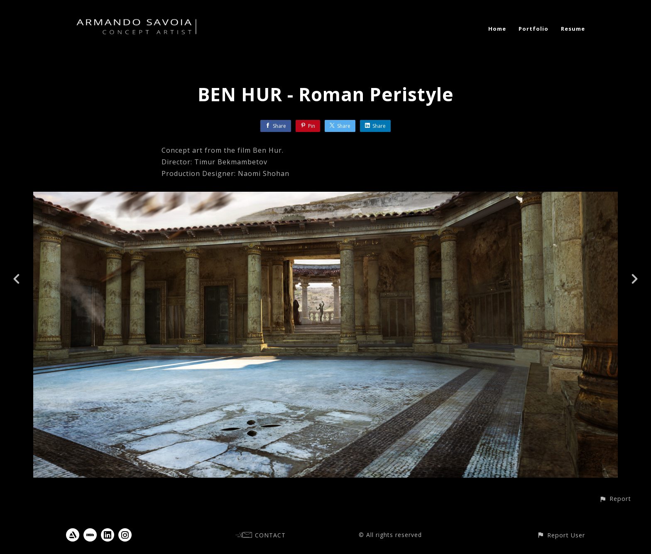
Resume (573, 28)
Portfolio (533, 28)
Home (497, 28)
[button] (615, 498)
